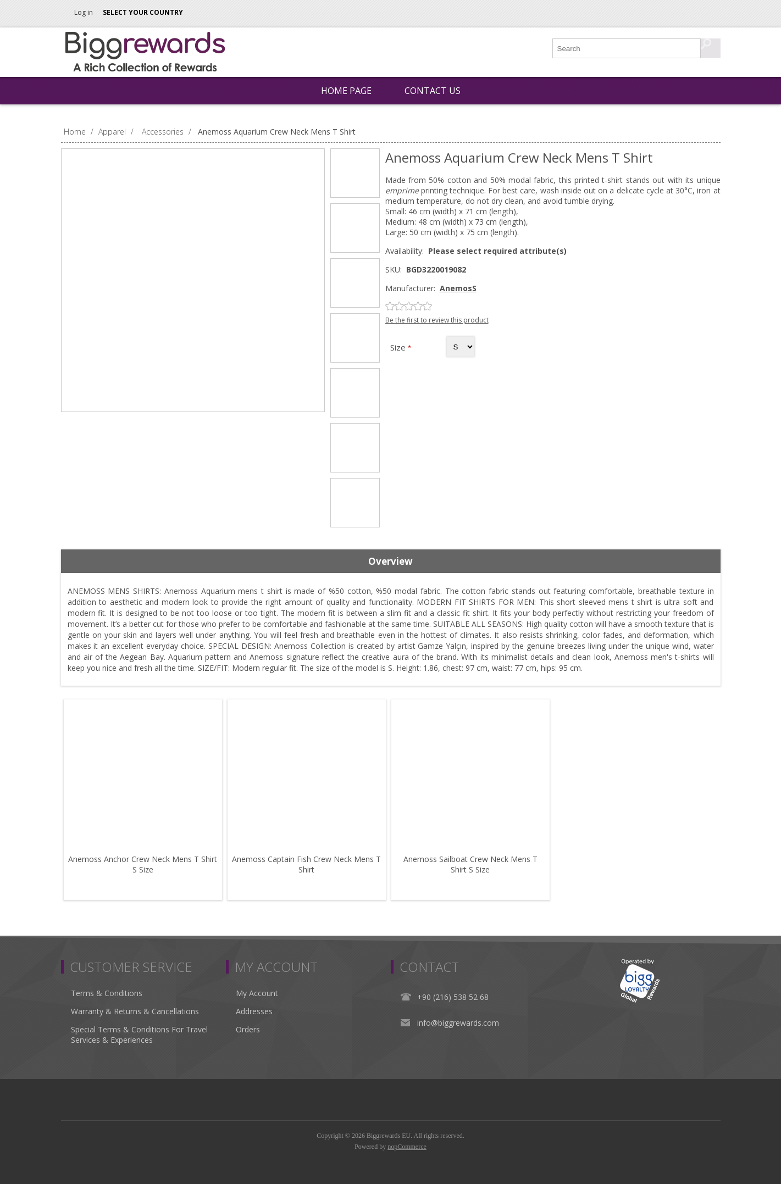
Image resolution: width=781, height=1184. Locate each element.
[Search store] (627, 48)
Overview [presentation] (390, 561)
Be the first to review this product (437, 320)
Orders (248, 1029)
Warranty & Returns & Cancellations (135, 1011)
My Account (257, 993)
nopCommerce (406, 1146)
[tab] (391, 561)
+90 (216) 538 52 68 (453, 997)
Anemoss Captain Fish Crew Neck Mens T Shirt (306, 864)
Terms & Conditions (106, 993)
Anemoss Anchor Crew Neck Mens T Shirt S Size (142, 864)
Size (399, 347)
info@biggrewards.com (458, 1023)
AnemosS (458, 288)
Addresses (254, 1011)
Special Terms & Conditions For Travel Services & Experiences (139, 1034)
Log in (83, 12)
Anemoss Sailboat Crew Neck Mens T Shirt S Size (470, 864)
